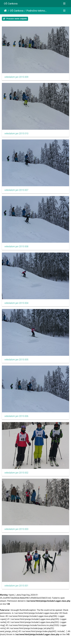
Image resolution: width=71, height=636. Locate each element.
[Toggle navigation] (64, 3)
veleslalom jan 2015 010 (16, 133)
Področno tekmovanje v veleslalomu (36, 10)
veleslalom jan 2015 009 (16, 77)
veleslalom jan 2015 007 (16, 190)
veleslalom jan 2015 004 (16, 303)
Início (5, 11)
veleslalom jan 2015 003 (16, 529)
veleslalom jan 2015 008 (16, 246)
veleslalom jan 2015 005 (16, 359)
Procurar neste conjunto (15, 18)
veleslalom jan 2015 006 (16, 416)
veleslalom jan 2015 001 (16, 585)
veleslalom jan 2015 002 (16, 472)
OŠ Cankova (10, 3)
